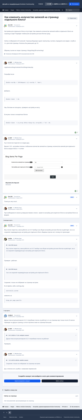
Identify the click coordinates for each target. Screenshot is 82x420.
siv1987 (10, 62)
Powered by (71, 417)
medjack (10, 315)
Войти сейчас (60, 381)
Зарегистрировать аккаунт (22, 381)
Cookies (21, 417)
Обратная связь (13, 417)
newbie (10, 238)
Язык (5, 417)
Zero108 (10, 25)
